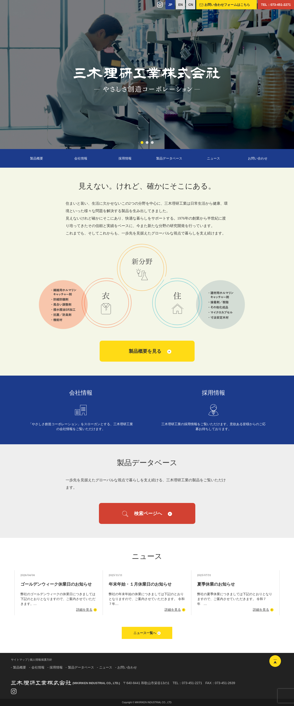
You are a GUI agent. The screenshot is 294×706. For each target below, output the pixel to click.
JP (170, 5)
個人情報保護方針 (41, 659)
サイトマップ (19, 659)
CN (190, 5)
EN (180, 5)
